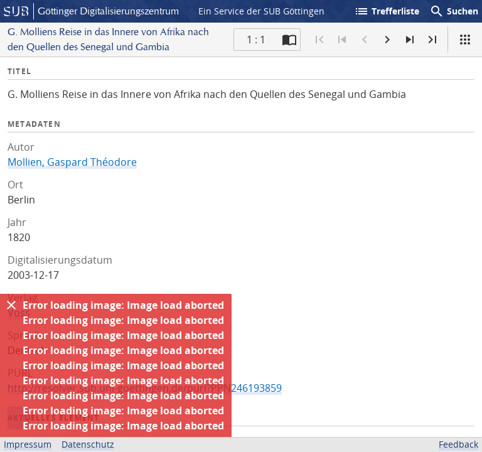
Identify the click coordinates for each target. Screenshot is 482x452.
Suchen (453, 11)
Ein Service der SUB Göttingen (261, 11)
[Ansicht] (465, 39)
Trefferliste (386, 11)
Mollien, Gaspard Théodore (72, 162)
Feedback (458, 444)
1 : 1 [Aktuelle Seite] (256, 39)
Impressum (27, 444)
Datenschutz (88, 444)
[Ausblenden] (11, 305)
